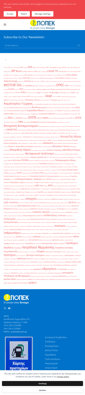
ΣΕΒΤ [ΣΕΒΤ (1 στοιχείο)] (12, 173)
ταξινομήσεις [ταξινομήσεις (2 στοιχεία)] (20, 265)
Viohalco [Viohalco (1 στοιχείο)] (6, 96)
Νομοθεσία (50, 354)
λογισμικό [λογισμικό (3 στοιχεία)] (45, 233)
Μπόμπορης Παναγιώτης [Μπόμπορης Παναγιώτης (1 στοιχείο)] (9, 157)
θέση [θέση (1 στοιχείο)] (19, 222)
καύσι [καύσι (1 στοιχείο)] (52, 226)
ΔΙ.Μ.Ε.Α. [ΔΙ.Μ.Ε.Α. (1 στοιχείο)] (78, 110)
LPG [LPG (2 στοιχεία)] (47, 81)
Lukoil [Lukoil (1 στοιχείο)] (50, 81)
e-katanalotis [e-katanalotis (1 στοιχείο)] (16, 75)
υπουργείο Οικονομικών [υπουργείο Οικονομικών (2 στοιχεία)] (55, 273)
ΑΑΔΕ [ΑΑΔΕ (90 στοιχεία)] (48, 96)
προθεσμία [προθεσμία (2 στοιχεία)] (78, 255)
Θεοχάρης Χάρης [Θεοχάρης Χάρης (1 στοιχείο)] (54, 130)
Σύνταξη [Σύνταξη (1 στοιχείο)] (13, 179)
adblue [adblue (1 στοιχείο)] (25, 67)
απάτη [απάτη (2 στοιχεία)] (12, 199)
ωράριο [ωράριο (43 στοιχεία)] (32, 282)
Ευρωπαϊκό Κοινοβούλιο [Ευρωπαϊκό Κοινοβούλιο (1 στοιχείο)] (55, 126)
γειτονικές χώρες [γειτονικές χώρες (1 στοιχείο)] (44, 206)
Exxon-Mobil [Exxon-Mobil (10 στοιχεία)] (71, 75)
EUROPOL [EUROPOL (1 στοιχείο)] (59, 75)
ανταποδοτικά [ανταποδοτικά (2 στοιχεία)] (72, 195)
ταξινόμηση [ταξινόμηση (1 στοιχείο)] (27, 265)
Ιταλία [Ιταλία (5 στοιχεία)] (27, 133)
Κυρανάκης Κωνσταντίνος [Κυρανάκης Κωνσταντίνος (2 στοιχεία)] (64, 140)
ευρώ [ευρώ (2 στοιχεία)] (28, 219)
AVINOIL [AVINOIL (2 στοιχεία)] (64, 67)
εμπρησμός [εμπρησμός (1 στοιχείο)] (75, 212)
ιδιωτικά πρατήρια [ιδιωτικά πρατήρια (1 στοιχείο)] (35, 222)
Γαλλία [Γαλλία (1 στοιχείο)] (5, 110)
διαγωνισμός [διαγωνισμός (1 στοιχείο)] (27, 209)
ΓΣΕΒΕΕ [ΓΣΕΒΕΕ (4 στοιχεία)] (77, 107)
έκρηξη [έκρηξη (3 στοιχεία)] (18, 192)
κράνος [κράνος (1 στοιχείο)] (33, 229)
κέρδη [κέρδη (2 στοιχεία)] (75, 222)
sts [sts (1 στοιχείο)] (42, 92)
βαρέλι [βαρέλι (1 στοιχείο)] (62, 202)
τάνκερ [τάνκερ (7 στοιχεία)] (74, 262)
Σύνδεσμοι (50, 341)
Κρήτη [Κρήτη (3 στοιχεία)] (49, 140)
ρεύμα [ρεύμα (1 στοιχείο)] (47, 258)
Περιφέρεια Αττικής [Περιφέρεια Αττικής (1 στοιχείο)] (27, 166)
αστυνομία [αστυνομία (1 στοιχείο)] (21, 202)
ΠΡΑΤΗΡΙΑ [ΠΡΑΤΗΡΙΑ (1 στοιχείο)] (31, 160)
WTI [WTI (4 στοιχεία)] (28, 96)
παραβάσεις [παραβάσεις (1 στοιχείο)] (62, 240)
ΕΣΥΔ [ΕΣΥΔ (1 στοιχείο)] (5, 122)
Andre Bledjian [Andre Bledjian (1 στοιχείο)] (41, 67)
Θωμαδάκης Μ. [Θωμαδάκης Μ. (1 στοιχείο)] (74, 130)
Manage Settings (42, 13)
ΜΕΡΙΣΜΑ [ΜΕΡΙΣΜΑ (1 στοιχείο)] (60, 143)
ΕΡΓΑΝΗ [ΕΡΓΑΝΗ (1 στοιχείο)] (67, 118)
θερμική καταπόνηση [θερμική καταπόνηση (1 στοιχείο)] (26, 222)
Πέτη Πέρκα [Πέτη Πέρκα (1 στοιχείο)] (52, 160)
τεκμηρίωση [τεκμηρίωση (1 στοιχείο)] (33, 265)
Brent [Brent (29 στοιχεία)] (19, 71)
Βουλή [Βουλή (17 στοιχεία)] (35, 107)
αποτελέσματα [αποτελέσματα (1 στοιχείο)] (47, 199)
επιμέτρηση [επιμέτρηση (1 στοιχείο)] (18, 219)
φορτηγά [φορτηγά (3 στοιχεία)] (55, 276)
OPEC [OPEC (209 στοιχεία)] (60, 85)
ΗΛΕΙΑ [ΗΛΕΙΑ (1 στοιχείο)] (75, 126)
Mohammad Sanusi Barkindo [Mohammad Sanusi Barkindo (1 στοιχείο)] (74, 81)
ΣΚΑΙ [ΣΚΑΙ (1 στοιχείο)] (28, 173)
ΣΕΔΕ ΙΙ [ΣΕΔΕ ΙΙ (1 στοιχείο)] (14, 173)
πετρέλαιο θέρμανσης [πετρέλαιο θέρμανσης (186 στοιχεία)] (38, 247)
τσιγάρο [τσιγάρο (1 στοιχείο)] (31, 269)
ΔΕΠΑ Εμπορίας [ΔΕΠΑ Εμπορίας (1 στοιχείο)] (67, 110)
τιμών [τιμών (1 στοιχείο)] (10, 269)
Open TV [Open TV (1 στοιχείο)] (72, 85)
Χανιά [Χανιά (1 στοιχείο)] (19, 189)
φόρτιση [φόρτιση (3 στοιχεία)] (52, 279)
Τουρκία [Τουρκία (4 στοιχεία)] (36, 182)
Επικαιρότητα (51, 346)
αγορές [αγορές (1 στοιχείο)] (45, 192)
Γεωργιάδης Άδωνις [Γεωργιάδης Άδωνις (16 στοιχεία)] (35, 110)
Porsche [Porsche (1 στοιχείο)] (17, 89)
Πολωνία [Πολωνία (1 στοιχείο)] (21, 170)
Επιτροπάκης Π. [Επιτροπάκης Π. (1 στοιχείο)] (60, 122)
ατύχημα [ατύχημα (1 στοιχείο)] (26, 202)
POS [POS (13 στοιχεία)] (21, 89)
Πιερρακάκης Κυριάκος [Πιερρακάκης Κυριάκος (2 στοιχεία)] (56, 167)
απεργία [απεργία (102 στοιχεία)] (31, 199)
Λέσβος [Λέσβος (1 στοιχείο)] (30, 143)
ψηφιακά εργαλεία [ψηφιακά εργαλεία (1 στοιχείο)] (70, 279)
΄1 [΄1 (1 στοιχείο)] (44, 96)
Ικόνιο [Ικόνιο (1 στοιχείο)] (11, 133)
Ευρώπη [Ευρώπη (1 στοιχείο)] (63, 126)
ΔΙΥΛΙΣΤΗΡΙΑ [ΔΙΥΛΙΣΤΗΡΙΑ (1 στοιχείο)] (21, 114)
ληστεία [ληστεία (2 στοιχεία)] (23, 233)
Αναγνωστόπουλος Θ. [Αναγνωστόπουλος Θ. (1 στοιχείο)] (45, 100)
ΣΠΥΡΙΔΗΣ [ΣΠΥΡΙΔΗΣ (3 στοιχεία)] (35, 173)
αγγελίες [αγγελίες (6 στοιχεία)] (40, 192)
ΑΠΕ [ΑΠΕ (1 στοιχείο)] (56, 96)
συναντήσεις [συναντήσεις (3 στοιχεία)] (34, 262)
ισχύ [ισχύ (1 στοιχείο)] (58, 222)
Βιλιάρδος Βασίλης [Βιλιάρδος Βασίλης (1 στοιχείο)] (26, 107)
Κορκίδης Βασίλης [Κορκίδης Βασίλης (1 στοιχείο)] (43, 140)
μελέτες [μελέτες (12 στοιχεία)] (19, 236)
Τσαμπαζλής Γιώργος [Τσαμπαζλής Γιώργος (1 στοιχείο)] (54, 182)
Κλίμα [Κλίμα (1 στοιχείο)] (15, 140)
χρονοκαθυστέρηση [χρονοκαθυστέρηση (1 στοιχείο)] (60, 279)
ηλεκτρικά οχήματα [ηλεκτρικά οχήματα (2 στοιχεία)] (51, 219)
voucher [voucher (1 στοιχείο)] (10, 96)
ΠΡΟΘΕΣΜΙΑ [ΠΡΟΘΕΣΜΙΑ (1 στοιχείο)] (37, 160)
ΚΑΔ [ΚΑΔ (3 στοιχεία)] (31, 133)
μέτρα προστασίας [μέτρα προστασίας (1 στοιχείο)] (75, 233)
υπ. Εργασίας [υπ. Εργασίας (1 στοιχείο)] (71, 269)
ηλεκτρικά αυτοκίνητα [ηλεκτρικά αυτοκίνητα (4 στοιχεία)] (37, 219)
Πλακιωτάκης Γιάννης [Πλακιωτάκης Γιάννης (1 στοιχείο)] (14, 170)
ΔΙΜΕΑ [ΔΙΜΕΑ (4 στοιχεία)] (12, 114)
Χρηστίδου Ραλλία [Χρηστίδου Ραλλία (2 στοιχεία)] (75, 189)
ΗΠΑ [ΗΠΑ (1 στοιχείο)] (5, 130)
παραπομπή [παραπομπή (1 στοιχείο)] (38, 243)
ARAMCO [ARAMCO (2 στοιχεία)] (54, 67)
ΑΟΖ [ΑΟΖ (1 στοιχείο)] (54, 96)
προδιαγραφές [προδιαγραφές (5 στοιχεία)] (69, 255)
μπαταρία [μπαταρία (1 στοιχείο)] (55, 236)
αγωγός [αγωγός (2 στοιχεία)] (69, 192)
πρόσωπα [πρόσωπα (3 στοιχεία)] (30, 259)
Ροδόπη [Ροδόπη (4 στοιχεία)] (63, 170)
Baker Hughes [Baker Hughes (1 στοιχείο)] (70, 67)
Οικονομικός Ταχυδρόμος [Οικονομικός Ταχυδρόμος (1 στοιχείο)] (62, 157)
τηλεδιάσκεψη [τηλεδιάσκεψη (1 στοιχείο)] (45, 265)
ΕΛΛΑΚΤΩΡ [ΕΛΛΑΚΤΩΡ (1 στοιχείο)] (25, 118)
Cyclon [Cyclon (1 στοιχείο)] (68, 71)
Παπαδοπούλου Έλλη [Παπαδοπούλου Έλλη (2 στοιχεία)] (20, 164)
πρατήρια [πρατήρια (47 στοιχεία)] (9, 255)
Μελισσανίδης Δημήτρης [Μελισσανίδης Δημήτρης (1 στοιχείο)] (9, 154)
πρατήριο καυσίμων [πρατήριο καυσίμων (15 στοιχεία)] (35, 255)
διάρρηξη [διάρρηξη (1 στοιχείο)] (21, 209)
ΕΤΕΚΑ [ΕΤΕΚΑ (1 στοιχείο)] (11, 122)
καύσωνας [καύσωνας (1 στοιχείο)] (67, 226)
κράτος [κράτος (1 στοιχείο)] (37, 229)
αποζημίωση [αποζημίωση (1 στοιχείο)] (40, 199)
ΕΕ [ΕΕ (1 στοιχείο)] (4, 118)
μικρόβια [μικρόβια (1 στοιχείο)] (43, 236)
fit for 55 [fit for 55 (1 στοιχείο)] (15, 78)
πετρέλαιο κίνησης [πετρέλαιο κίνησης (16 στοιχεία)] (64, 247)
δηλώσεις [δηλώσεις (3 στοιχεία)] (15, 209)
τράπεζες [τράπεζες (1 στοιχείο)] (20, 269)
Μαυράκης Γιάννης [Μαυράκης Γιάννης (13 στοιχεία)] (61, 146)
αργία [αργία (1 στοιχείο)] (75, 199)
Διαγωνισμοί (51, 367)
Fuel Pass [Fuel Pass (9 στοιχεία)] (26, 78)
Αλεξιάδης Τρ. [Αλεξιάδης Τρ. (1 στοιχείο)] (21, 100)
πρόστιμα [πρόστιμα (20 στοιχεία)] (21, 258)
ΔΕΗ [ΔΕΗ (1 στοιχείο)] (63, 110)
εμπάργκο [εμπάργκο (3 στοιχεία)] (69, 212)
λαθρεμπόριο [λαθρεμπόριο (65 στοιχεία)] (12, 233)
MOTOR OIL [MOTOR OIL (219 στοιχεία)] (13, 85)
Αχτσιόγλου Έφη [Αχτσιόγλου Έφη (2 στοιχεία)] (41, 104)
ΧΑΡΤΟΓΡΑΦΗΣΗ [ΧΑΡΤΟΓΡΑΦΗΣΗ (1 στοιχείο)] (73, 186)
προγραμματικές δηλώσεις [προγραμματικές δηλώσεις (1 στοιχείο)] (57, 255)
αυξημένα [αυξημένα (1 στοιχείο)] (36, 202)
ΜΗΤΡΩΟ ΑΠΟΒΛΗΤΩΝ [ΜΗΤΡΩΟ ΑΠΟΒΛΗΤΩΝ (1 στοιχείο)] (68, 143)
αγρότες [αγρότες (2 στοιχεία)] (63, 192)
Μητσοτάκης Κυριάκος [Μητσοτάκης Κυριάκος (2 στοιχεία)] (71, 154)
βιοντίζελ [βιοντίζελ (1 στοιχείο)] (12, 206)
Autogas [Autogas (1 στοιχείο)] (59, 67)
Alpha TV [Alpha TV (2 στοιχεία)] (35, 67)
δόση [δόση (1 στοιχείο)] (66, 209)
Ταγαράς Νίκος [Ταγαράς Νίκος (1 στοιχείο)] (55, 179)
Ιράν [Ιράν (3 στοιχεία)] (23, 133)
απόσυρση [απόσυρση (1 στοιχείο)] (66, 199)
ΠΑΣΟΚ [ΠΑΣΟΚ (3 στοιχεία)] (9, 160)
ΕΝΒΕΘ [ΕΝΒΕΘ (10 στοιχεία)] (45, 118)
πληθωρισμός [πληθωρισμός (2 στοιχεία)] (49, 252)
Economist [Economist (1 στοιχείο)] (35, 75)
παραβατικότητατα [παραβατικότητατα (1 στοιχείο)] (20, 243)
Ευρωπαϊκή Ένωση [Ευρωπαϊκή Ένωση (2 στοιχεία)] (43, 126)
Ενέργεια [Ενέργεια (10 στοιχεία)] (35, 122)
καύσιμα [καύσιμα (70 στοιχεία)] (59, 225)
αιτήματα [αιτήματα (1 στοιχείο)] (16, 195)
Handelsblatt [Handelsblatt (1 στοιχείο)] (74, 78)
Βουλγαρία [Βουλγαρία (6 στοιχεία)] (42, 107)
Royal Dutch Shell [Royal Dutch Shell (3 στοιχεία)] (64, 89)
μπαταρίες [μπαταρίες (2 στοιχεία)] (61, 237)
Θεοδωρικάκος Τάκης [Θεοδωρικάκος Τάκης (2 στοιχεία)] (43, 130)
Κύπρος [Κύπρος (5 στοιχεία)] (75, 140)
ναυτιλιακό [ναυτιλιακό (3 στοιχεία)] (68, 237)
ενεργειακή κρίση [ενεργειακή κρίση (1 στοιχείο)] (12, 215)
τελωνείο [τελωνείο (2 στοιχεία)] (39, 265)
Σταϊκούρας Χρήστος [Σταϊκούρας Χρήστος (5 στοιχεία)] (53, 176)
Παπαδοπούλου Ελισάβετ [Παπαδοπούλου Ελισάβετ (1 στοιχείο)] (32, 163)
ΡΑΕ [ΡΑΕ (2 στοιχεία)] (59, 170)
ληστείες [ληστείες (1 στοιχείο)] (28, 233)
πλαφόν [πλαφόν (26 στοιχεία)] (41, 251)
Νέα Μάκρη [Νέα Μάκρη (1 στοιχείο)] (26, 157)
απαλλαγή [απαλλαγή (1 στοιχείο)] (22, 199)
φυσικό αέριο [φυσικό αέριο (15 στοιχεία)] (10, 279)
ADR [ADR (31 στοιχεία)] (30, 67)
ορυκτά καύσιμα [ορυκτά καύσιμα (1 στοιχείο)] (47, 240)
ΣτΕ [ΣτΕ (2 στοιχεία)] (29, 176)
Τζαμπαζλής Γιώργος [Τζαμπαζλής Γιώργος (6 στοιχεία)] (17, 182)
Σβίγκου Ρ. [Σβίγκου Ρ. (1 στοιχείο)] (70, 173)
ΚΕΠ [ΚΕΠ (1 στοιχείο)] (58, 133)
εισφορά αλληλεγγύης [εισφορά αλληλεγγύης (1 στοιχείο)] (55, 212)
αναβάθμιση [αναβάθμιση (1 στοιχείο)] (36, 195)
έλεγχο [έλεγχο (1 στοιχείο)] (22, 192)
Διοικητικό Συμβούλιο (56, 337)
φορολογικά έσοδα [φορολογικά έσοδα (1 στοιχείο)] (41, 276)
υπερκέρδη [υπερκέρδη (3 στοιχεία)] (13, 273)
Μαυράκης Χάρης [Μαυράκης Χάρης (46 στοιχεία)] (20, 149)
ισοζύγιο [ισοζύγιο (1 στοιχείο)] (43, 222)
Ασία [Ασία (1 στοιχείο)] (69, 100)
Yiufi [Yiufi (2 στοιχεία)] (31, 96)
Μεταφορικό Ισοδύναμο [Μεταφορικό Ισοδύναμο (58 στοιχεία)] (39, 153)
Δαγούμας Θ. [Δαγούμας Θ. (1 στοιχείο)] (28, 114)
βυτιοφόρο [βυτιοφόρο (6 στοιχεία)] (32, 206)
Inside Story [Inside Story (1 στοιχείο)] (20, 81)
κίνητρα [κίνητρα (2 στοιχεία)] (6, 226)
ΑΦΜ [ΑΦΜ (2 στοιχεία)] (58, 96)
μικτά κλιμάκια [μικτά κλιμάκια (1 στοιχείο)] (49, 236)
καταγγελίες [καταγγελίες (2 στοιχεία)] (29, 226)
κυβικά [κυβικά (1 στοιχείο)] (47, 229)
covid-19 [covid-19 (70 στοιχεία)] (52, 71)
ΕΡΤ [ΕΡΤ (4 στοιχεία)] (71, 118)
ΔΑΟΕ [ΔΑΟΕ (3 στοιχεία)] (59, 110)
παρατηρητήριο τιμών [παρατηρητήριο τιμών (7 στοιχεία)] (49, 243)
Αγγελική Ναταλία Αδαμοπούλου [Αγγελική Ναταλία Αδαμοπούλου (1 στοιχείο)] (68, 96)
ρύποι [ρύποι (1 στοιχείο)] (59, 258)
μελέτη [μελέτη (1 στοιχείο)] (24, 236)
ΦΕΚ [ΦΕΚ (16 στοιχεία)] (37, 185)
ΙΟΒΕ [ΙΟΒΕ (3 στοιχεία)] (7, 133)
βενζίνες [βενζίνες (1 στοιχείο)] (66, 202)
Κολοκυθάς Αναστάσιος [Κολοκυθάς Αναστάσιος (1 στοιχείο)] (22, 140)
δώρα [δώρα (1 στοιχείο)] (69, 209)
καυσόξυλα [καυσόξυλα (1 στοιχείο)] (48, 226)
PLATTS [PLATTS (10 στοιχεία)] (11, 89)
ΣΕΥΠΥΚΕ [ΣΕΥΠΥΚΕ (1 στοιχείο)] (24, 173)
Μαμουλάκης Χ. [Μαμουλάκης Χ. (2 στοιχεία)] (38, 146)
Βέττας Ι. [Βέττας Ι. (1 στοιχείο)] (51, 104)
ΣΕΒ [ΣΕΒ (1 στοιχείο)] (9, 173)
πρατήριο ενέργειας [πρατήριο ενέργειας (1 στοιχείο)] (20, 255)
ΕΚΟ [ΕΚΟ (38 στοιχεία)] (10, 117)
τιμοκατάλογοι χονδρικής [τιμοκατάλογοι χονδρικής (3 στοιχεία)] (61, 265)
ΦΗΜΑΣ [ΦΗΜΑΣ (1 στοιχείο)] (45, 186)
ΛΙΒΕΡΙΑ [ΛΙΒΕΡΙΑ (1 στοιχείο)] (20, 143)
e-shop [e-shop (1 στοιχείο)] (21, 75)
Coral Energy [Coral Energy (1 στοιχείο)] (44, 71)
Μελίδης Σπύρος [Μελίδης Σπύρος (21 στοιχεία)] (71, 149)
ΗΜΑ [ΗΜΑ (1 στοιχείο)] (79, 126)
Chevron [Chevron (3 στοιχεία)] (30, 71)
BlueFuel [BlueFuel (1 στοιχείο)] (6, 71)
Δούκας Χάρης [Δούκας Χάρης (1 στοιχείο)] (59, 114)
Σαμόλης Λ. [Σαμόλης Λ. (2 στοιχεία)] (56, 173)
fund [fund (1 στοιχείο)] (38, 78)
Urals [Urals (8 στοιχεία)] (72, 92)
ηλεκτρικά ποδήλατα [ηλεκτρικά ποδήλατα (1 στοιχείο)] (62, 219)
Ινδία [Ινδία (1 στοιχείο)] (20, 133)
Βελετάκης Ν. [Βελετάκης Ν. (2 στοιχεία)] (72, 104)
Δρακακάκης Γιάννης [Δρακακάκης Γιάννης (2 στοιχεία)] (69, 114)
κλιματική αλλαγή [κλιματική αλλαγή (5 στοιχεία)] (16, 229)
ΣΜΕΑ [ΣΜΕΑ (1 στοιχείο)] (30, 173)
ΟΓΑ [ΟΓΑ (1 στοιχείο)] (48, 157)
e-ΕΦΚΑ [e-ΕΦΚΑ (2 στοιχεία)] (25, 75)
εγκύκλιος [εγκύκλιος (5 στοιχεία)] (74, 209)
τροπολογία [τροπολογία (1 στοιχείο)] (25, 269)
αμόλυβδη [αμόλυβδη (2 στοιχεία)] (22, 195)
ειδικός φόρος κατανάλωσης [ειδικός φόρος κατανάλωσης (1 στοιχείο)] (25, 212)
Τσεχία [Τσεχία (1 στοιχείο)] (61, 182)
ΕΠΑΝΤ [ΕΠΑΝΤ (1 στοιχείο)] (50, 118)
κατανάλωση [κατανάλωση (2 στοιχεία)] (36, 226)
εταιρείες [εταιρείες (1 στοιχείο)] (24, 219)
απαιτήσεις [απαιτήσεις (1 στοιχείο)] (17, 199)
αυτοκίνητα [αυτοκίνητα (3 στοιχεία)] (42, 202)
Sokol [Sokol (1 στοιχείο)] (30, 92)
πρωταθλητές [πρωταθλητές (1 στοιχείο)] (13, 258)
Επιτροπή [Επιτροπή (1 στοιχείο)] (67, 122)
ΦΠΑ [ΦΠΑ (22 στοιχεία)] (50, 185)
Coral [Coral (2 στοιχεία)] (38, 71)
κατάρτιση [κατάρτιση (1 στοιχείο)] (22, 226)
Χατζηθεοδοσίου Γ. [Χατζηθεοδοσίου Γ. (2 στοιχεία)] (35, 189)
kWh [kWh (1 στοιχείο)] (35, 81)
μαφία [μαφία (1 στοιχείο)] (5, 236)
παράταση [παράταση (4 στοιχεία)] (55, 240)
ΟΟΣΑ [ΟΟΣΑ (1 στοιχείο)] (50, 157)
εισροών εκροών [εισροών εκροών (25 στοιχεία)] (41, 211)
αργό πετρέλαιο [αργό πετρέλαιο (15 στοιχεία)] (11, 202)
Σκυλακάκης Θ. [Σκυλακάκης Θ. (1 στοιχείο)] (24, 176)
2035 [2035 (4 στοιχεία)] (21, 67)
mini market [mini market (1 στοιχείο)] (64, 81)
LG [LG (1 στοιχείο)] (40, 81)
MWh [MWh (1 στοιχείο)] (23, 85)
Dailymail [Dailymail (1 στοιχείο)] (75, 71)
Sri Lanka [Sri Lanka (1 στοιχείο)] (34, 92)
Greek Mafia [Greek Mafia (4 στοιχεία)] (60, 78)
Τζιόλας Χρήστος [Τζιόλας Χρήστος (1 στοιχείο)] (29, 182)
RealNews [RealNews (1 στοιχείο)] (33, 89)
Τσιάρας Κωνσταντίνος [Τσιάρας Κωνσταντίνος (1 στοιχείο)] (68, 182)
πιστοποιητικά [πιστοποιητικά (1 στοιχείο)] (32, 251)
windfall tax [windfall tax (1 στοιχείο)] (15, 96)
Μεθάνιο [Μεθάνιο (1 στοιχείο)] (44, 150)
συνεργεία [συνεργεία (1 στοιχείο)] (40, 262)
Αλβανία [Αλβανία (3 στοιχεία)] (6, 100)
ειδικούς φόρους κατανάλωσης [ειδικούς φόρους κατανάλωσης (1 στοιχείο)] (11, 212)
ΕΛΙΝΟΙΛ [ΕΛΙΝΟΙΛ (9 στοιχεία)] (19, 118)
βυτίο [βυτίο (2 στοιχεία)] (16, 206)
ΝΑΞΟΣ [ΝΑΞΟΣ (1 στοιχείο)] (22, 157)
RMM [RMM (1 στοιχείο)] (56, 89)
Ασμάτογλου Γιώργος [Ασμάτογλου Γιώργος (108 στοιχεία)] (18, 103)
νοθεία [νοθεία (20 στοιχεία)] (75, 236)
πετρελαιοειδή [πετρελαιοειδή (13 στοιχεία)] (10, 251)
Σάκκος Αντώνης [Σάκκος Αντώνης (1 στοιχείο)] (48, 173)
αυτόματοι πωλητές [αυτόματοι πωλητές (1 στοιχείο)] (51, 202)
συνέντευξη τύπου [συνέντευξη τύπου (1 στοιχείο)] (25, 262)
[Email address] (42, 45)
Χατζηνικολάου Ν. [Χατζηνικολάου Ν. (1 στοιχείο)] (46, 189)
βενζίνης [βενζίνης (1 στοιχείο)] (79, 202)
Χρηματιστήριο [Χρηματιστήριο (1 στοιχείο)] (65, 189)
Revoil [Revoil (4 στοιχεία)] (53, 89)
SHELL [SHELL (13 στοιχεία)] (23, 92)
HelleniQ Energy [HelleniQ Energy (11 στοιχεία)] (10, 81)
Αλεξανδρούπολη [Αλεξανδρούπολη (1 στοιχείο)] (14, 100)
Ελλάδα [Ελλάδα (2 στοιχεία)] (28, 122)
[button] (5, 24)
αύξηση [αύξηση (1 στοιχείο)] (58, 202)
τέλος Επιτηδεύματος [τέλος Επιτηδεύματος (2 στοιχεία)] (10, 265)
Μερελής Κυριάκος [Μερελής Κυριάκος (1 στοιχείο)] (20, 154)
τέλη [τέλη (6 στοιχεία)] (79, 262)
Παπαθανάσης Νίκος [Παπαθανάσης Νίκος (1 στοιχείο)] (59, 163)
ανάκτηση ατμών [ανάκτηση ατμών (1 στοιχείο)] (29, 195)
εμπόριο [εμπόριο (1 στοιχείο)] (6, 215)
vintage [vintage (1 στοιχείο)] (77, 92)
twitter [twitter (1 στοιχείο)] (68, 92)
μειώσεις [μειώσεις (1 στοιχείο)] (13, 236)
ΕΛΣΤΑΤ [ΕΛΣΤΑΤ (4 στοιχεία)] (39, 118)
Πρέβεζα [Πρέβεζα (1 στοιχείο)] (34, 170)
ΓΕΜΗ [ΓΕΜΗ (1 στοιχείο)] (73, 107)
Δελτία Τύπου (51, 350)
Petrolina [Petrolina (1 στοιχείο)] (6, 89)
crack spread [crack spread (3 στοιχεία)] (62, 71)
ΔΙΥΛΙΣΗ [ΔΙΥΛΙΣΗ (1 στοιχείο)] (16, 114)
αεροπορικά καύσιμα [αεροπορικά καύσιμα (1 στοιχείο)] (9, 195)
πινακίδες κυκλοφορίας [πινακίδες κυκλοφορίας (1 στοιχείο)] (23, 251)
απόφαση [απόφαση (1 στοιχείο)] (71, 199)
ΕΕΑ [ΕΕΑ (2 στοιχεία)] (6, 118)
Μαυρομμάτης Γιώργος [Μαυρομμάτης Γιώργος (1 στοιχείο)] (36, 150)
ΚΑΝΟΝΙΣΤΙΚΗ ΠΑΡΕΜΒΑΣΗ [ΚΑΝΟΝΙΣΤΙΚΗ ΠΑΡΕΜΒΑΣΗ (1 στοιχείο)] (45, 133)
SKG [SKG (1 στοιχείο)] (28, 92)
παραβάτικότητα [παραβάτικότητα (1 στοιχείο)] (69, 240)
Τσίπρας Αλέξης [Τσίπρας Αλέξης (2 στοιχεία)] (44, 182)
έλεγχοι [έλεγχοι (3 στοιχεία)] (27, 192)
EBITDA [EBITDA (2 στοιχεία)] (30, 75)
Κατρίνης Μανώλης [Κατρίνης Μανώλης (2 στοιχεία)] (38, 137)
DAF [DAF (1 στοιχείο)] (71, 71)
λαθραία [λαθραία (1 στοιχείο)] (60, 229)
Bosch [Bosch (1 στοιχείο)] (9, 71)
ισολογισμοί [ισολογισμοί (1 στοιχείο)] (48, 222)
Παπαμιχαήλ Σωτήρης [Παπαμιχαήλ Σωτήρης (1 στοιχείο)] (69, 163)
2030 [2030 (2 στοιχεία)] (17, 67)
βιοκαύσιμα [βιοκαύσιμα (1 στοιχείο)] (6, 206)
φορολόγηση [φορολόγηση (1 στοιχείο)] (49, 276)
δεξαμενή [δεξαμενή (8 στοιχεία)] (8, 209)
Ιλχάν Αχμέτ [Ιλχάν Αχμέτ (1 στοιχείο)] (15, 133)
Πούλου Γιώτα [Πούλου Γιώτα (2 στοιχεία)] (28, 170)
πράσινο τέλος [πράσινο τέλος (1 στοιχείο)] (70, 251)
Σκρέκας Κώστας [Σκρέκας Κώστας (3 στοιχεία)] (15, 176)
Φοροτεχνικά (51, 363)
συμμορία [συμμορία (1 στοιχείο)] (6, 262)
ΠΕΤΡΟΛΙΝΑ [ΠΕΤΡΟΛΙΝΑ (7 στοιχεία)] (16, 160)
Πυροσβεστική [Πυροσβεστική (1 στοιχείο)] (54, 170)
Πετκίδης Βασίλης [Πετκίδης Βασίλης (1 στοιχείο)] (36, 166)
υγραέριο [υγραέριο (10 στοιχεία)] (37, 269)
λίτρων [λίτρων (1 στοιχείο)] (55, 229)
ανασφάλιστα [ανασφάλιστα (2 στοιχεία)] (50, 195)
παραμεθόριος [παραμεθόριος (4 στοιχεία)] (30, 243)
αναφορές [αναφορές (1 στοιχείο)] (56, 195)
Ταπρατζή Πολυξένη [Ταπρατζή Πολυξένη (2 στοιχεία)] (65, 179)
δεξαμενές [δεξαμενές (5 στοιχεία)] (75, 206)
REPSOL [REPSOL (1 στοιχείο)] (48, 89)
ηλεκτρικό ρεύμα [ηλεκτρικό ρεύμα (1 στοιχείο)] (71, 219)
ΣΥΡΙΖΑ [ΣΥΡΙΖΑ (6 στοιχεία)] (41, 173)
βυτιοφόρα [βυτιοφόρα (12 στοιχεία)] (23, 205)
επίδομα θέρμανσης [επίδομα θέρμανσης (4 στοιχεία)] (29, 215)
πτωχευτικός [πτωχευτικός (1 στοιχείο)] (36, 258)
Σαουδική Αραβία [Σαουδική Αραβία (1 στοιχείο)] (64, 173)
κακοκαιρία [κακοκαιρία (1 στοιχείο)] (11, 226)
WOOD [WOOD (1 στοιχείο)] (19, 96)
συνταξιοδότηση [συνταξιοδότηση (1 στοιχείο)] (60, 262)
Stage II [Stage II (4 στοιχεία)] (39, 92)
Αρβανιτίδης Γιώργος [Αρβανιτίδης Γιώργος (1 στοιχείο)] (62, 100)
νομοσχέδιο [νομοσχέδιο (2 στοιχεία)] (21, 240)
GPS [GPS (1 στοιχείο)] (54, 78)
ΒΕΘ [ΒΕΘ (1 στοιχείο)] (47, 104)
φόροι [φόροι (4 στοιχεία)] (30, 279)
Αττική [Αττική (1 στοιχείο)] (34, 104)
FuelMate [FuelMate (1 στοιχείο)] (20, 78)
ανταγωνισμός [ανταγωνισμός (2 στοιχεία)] (63, 195)
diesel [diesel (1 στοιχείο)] (11, 75)
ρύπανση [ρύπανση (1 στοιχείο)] (56, 258)
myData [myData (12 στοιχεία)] (28, 85)
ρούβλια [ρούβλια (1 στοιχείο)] (51, 258)
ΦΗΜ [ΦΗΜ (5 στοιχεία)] (41, 186)
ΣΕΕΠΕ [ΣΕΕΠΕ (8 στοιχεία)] (19, 173)
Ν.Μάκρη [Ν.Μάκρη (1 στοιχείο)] (18, 157)
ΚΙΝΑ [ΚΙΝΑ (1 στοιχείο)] (67, 133)
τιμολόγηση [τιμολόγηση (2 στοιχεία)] (73, 265)
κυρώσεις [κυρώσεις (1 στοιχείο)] (51, 229)
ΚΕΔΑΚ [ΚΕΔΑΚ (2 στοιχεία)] (54, 133)
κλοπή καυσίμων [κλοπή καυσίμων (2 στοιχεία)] (27, 229)
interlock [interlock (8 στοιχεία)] (27, 81)
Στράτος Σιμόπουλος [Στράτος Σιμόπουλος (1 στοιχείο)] (65, 176)
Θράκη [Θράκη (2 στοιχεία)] (68, 130)
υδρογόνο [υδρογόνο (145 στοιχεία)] (49, 268)
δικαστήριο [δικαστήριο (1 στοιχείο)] (53, 209)
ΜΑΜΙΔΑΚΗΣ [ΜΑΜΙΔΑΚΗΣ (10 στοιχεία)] (48, 143)
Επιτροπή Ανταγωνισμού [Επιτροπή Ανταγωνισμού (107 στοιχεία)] (21, 126)
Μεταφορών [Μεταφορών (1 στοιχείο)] (57, 154)
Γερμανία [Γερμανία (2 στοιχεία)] (22, 110)
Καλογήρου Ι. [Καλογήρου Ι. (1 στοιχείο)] (20, 137)
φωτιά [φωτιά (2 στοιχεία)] (18, 279)
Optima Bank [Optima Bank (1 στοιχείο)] (78, 85)
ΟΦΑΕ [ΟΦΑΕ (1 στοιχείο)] (54, 157)
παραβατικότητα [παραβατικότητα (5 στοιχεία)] (9, 243)
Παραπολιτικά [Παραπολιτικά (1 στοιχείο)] (18, 166)
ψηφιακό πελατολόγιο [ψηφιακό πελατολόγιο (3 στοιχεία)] (20, 283)
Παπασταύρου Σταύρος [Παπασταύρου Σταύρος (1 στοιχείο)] (9, 166)
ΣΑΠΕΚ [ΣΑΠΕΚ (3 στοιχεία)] (6, 173)
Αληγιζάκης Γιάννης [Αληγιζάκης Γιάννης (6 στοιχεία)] (32, 100)
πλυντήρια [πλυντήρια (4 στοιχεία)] (57, 252)
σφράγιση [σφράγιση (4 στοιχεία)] (68, 262)
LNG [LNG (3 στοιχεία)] (42, 81)
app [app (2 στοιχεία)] (50, 67)
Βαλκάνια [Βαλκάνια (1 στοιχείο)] (55, 104)
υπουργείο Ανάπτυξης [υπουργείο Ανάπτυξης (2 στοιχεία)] (30, 273)
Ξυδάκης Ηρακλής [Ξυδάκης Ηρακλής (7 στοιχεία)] (36, 157)
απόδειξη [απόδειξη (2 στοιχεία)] (60, 199)
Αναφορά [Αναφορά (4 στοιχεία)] (53, 100)
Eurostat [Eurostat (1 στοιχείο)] (64, 75)
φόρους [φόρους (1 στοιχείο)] (47, 279)
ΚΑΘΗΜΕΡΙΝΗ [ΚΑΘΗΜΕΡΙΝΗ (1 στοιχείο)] (36, 133)
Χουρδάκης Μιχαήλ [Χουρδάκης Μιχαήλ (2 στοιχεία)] (56, 189)
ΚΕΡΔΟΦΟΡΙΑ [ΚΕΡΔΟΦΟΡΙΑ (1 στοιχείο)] (62, 133)
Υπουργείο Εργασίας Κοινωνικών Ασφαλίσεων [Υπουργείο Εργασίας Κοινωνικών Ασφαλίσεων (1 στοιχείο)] (14, 186)
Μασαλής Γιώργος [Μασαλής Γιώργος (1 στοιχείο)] (47, 146)
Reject (24, 13)
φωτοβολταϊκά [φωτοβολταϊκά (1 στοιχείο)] (24, 279)
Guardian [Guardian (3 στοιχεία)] (68, 78)
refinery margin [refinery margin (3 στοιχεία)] (41, 89)
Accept (10, 13)
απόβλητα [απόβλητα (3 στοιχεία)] (54, 199)
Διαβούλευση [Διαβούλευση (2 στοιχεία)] (35, 114)
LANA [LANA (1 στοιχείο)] (37, 81)
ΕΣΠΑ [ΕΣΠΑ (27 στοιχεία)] (78, 117)
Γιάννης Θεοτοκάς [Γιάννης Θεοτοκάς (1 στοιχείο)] (49, 110)
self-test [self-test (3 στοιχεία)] (17, 92)
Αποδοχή (42, 383)
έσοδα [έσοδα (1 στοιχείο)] (35, 192)
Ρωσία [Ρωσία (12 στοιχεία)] (69, 169)
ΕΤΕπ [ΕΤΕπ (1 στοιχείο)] (14, 122)
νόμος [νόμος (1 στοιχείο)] (26, 240)
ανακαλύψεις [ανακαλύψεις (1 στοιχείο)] (43, 195)
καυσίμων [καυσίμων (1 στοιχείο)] (43, 226)
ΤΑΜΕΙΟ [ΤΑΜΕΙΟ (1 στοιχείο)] (44, 179)
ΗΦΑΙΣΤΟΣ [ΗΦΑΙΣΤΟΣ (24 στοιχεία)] (11, 129)
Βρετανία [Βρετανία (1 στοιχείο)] (60, 107)
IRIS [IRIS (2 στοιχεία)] (32, 81)
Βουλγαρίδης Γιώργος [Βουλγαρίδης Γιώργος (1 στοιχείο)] (52, 107)
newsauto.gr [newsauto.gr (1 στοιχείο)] (48, 85)
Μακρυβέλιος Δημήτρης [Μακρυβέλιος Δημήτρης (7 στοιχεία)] (25, 146)
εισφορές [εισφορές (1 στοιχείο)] (63, 212)
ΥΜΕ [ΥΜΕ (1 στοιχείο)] (75, 182)
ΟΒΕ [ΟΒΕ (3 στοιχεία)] (45, 157)
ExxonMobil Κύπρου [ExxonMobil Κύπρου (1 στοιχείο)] (8, 78)
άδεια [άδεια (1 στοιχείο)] (5, 192)
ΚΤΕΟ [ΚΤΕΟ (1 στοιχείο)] (69, 133)
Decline (42, 390)
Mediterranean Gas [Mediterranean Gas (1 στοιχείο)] (56, 81)
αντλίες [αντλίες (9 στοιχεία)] (7, 199)
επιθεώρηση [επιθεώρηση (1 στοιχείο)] (69, 215)
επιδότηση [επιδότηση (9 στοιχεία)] (61, 215)
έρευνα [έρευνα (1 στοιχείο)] (31, 192)
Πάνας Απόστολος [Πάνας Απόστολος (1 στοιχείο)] (44, 160)
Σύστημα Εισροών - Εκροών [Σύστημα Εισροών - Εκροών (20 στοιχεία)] (28, 178)
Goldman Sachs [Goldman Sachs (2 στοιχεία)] (44, 78)
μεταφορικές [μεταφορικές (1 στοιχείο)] (29, 236)
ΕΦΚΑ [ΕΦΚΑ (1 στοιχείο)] (24, 122)
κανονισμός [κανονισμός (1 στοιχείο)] (17, 226)
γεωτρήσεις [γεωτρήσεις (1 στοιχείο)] (51, 206)
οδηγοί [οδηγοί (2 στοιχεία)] (41, 240)
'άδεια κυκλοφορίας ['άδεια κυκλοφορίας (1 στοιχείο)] (8, 67)
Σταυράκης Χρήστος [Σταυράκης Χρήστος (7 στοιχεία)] (37, 176)
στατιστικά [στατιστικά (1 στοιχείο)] (75, 258)
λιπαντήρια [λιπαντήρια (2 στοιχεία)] (38, 233)
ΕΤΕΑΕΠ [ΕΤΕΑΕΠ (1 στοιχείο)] (8, 122)
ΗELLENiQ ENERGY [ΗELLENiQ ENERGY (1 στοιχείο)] (70, 126)
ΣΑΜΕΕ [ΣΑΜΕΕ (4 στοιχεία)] (75, 170)
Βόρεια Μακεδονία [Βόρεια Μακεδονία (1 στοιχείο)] (66, 107)
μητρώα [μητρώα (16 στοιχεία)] (36, 236)
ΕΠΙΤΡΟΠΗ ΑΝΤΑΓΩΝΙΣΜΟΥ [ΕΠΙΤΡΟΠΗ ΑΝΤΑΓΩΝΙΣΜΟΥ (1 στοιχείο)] (59, 118)
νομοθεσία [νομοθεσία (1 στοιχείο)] (15, 240)
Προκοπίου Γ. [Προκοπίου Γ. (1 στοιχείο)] (47, 170)
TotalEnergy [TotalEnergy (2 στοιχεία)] (62, 92)
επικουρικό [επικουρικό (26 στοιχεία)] (9, 218)
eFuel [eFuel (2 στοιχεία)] (39, 75)
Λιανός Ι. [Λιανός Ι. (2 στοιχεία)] (35, 143)
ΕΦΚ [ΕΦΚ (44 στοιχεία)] (20, 121)
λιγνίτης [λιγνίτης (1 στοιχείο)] (32, 233)
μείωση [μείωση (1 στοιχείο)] (9, 236)
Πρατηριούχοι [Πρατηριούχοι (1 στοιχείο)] (40, 170)
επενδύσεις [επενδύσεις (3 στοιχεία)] (39, 215)
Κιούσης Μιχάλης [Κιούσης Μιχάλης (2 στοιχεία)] (9, 140)
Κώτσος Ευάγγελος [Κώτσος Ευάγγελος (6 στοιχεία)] (11, 143)
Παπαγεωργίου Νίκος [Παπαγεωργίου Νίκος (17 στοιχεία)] (65, 160)
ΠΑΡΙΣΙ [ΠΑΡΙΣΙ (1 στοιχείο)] (5, 160)
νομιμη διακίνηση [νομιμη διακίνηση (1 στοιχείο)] (8, 240)
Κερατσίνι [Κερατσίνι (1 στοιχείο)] (57, 137)
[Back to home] (42, 24)
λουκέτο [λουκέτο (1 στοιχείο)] (51, 233)
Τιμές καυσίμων (52, 359)
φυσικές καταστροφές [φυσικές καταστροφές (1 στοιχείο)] (72, 276)
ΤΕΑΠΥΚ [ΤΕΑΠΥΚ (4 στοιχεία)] (49, 179)
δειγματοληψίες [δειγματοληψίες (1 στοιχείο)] (58, 206)
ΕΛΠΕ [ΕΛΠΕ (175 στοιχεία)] (32, 117)
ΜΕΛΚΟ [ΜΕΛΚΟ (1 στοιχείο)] (55, 143)
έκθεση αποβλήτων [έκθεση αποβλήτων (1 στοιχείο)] (11, 192)
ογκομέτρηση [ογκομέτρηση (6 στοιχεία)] (34, 240)
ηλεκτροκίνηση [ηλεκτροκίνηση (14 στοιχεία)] (11, 222)
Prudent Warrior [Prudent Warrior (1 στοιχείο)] (27, 89)
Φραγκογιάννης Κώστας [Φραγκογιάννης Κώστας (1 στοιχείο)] (63, 186)
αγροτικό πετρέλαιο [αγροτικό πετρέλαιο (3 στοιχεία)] (54, 192)
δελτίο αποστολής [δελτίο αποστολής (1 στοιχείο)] (67, 206)
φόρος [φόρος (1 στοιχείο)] (34, 279)
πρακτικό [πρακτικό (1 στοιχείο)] (76, 251)
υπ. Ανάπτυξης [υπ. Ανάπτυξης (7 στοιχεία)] (62, 269)
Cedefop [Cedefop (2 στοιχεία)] (24, 71)
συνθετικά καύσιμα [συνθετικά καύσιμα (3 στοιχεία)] (50, 262)
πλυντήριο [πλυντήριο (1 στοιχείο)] (64, 251)
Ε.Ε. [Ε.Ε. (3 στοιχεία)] (76, 114)
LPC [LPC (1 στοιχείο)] (45, 81)
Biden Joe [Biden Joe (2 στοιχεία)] (77, 67)
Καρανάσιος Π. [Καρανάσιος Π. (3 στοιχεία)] (28, 137)
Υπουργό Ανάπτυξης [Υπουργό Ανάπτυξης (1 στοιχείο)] (30, 186)
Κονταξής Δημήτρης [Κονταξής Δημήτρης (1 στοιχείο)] (33, 140)
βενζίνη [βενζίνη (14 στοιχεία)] (72, 202)
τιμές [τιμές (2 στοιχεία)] (51, 265)
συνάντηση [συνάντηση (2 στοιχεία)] (12, 262)
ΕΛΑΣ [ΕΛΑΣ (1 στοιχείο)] (14, 118)
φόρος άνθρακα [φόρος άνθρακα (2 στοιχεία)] (40, 279)
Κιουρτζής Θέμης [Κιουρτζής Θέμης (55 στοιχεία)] (70, 136)
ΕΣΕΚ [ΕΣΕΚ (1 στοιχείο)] (74, 118)
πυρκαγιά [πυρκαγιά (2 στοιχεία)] (42, 259)
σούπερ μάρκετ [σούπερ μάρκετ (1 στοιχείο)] (65, 258)
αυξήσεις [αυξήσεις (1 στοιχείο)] (31, 202)
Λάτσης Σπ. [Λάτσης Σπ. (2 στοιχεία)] (25, 143)
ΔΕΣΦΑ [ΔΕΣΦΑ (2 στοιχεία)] (74, 110)
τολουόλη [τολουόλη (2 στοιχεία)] (15, 269)
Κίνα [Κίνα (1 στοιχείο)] (72, 133)
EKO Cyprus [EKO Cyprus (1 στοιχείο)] (44, 75)
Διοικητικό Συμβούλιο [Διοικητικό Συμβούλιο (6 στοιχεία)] (47, 114)
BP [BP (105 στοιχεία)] (13, 71)
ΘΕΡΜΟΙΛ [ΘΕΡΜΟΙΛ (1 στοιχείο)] (34, 130)
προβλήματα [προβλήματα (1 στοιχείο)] (48, 255)
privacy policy (63, 376)
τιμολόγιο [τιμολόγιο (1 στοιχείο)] (6, 269)
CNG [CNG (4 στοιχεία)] (35, 71)
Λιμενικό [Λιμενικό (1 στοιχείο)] (40, 143)
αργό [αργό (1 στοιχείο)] (78, 199)
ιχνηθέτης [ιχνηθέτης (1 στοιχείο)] (61, 222)
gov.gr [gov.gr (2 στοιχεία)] (51, 78)
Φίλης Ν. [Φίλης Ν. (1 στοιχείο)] (55, 186)
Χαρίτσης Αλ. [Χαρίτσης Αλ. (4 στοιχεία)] (25, 189)
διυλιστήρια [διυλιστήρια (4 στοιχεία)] (61, 209)
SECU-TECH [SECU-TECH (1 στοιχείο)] (12, 92)
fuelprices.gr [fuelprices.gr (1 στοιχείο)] (34, 78)
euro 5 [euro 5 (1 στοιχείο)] (55, 75)
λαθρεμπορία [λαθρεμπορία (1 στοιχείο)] (65, 229)
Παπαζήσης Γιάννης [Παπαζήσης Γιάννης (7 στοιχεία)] (46, 163)
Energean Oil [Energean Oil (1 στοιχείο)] (50, 75)
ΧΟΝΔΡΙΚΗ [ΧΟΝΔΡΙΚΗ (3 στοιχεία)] (7, 189)
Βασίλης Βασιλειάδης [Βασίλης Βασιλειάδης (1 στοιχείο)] (63, 104)
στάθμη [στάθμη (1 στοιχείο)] (71, 258)
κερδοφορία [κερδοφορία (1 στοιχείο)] (6, 229)
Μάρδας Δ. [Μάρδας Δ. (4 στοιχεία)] (11, 146)
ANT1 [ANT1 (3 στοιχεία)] (47, 67)
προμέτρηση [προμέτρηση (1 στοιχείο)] (7, 258)
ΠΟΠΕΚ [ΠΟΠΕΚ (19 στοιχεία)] (25, 160)
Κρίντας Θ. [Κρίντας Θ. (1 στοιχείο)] (54, 140)
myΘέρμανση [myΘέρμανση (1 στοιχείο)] (42, 85)
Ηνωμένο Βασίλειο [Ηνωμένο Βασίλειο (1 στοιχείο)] (21, 130)
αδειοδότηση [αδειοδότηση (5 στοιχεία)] (75, 192)
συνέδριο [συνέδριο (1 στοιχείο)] (18, 262)
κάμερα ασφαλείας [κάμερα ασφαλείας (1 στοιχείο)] (68, 222)
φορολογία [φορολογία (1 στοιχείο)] (33, 276)
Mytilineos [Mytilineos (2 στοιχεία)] (35, 86)
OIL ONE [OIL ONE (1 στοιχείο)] (53, 85)
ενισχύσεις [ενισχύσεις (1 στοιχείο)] (19, 215)
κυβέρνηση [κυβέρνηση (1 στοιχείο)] (42, 229)
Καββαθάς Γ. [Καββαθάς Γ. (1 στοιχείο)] (13, 137)
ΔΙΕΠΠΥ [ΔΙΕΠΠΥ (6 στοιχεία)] (6, 114)
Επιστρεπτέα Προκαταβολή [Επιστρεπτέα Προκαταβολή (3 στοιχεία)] (48, 122)
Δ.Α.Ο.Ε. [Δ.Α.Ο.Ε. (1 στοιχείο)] (55, 110)
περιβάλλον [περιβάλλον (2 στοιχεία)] (61, 243)
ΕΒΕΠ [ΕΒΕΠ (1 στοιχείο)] (79, 114)
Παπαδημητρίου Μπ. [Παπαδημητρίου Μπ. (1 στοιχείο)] (8, 163)
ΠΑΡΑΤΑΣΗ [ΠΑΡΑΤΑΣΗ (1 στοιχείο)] (78, 157)
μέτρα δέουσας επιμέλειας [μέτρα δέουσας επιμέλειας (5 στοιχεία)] (62, 233)
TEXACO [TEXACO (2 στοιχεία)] (46, 92)
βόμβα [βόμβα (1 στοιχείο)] (38, 206)
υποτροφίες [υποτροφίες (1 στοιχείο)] (20, 273)
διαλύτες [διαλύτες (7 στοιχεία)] (33, 209)
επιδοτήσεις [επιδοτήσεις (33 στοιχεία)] (50, 215)
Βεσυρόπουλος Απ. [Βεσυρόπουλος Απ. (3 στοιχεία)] (16, 107)
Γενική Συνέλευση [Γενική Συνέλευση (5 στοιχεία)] (13, 111)
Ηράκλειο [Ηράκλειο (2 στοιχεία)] (29, 130)
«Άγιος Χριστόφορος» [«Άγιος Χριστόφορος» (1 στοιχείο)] (38, 96)
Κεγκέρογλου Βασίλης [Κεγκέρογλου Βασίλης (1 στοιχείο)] (50, 137)
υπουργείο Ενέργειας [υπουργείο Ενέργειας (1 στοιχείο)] (42, 273)
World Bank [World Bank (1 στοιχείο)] (24, 96)
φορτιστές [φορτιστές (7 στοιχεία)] (62, 276)
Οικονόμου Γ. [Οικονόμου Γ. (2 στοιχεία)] (72, 157)
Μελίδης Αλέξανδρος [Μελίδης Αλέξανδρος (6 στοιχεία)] (54, 150)
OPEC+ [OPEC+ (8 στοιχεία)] (67, 85)
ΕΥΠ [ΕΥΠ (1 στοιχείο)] (17, 122)
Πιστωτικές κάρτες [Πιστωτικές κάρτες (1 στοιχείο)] (67, 166)
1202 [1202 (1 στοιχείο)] (15, 67)
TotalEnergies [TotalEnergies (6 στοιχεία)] (54, 92)
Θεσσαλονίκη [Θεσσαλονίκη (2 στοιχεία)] (62, 130)
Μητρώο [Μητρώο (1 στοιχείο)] (63, 154)
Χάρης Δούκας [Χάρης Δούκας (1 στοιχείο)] (14, 189)
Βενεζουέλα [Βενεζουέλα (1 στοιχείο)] (6, 107)
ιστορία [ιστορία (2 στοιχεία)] (54, 222)
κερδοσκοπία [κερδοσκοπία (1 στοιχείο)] (74, 226)
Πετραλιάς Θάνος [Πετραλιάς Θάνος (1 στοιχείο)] (45, 166)
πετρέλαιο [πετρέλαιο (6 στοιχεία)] (17, 248)
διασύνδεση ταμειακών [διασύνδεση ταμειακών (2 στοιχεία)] (43, 209)
